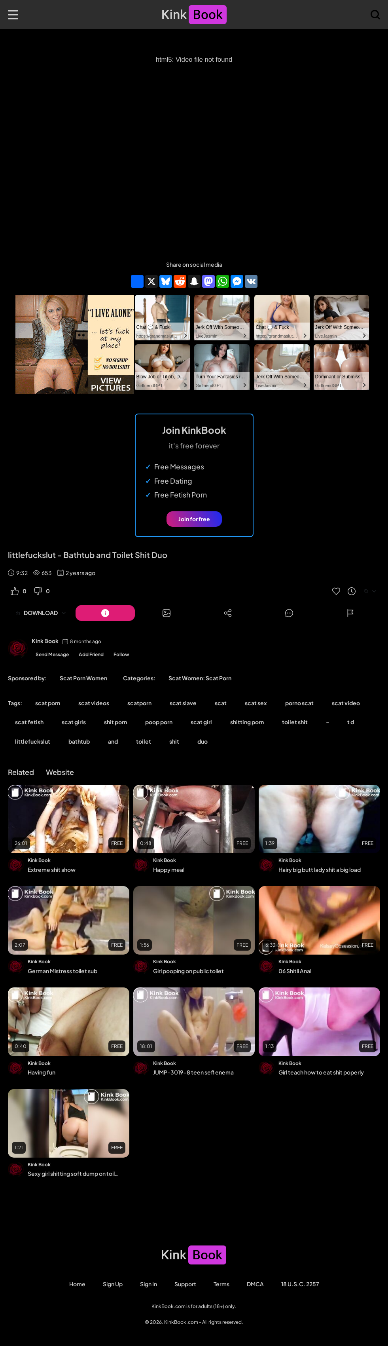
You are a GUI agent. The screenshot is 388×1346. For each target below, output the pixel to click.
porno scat (299, 702)
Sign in (148, 1283)
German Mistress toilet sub (62, 970)
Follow (121, 654)
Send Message (52, 654)
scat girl (201, 721)
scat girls (74, 721)
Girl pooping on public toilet (188, 970)
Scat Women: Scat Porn (199, 678)
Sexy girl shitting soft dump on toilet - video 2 (73, 1173)
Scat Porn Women (83, 678)
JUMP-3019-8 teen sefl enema (193, 1072)
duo (202, 741)
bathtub (79, 741)
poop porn (158, 721)
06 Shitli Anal (294, 970)
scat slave (183, 702)
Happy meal (168, 869)
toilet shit (295, 721)
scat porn (47, 702)
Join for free (194, 518)
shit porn (115, 721)
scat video (346, 702)
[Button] (105, 613)
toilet (143, 741)
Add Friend (91, 654)
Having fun (41, 1072)
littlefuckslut (32, 741)
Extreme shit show (52, 869)
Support (185, 1283)
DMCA (255, 1283)
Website (60, 771)
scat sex (256, 702)
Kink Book (45, 640)
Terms (221, 1283)
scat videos (93, 702)
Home (77, 1283)
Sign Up (113, 1283)
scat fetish (29, 721)
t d (350, 721)
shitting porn (247, 721)
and (113, 741)
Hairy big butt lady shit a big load (319, 869)
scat (221, 702)
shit (174, 741)
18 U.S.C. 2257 (300, 1283)
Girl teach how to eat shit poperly (321, 1072)
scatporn (139, 702)
